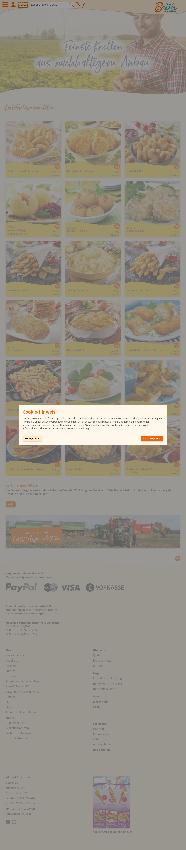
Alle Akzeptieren (152, 438)
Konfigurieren (32, 438)
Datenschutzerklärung (76, 428)
